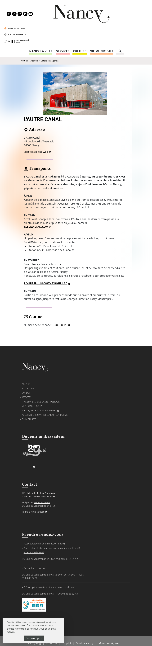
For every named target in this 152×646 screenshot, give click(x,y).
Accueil (24, 41)
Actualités (28, 370)
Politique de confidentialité (39, 392)
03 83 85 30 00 (42, 484)
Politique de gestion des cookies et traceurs (83, 635)
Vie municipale (101, 31)
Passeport (29, 526)
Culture (79, 31)
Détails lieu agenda (49, 41)
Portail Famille (128, 13)
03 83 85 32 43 (70, 576)
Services (62, 31)
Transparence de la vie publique (41, 383)
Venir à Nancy (84, 627)
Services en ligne (129, 6)
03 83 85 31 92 (70, 541)
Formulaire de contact (33, 494)
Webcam (26, 378)
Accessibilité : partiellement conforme (45, 396)
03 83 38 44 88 (61, 305)
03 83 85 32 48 (29, 560)
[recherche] (120, 31)
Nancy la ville (40, 31)
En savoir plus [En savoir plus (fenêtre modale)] (34, 638)
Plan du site (29, 401)
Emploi (26, 374)
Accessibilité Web (131, 21)
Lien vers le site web (36, 132)
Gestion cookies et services (76, 639)
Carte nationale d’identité (36, 530)
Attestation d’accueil (34, 535)
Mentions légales (32, 387)
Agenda (34, 41)
